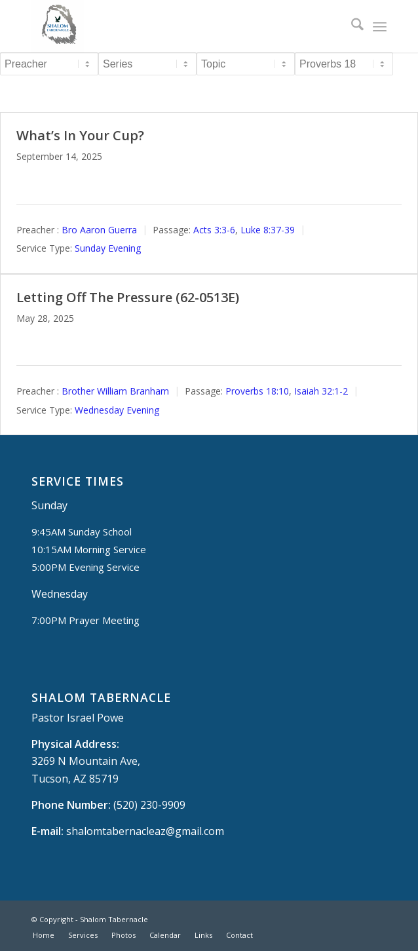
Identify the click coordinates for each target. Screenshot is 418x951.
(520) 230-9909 (149, 805)
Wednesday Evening (117, 410)
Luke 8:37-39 (267, 229)
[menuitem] (351, 26)
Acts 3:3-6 (214, 229)
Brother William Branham (115, 391)
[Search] (351, 26)
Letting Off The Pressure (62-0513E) (127, 297)
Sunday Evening (108, 248)
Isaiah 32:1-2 (321, 391)
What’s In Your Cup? (80, 135)
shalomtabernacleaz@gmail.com (145, 831)
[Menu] (380, 26)
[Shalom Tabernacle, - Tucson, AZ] (173, 26)
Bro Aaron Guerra (99, 229)
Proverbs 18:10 (257, 391)
